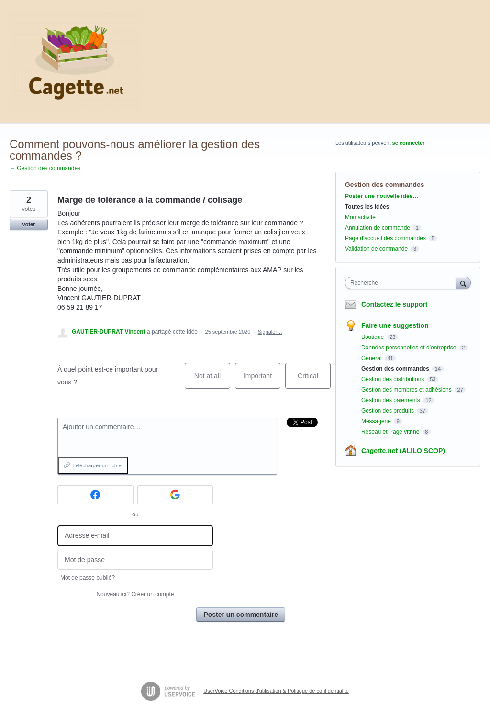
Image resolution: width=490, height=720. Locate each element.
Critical (314, 380)
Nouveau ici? (135, 594)
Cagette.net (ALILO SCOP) (403, 450)
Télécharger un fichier (97, 465)
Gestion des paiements (391, 400)
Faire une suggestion (395, 325)
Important (262, 380)
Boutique (373, 337)
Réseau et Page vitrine (391, 432)
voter (28, 224)
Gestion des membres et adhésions (407, 389)
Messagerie (376, 421)
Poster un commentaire (240, 614)
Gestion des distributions (393, 379)
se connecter (408, 143)
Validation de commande (376, 248)
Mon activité (360, 217)
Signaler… (270, 332)
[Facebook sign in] (95, 494)
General (372, 358)
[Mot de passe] (135, 560)
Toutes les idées (367, 206)
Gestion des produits (388, 410)
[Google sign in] (175, 494)
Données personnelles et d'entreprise (409, 347)
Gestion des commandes (384, 184)
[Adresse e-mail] (135, 535)
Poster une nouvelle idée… (381, 196)
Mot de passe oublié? (87, 577)
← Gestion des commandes (45, 168)
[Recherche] (463, 283)
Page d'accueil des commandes (385, 238)
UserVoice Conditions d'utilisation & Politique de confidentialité (276, 691)
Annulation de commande (377, 227)
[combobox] (403, 282)
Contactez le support (394, 304)
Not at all (212, 380)
